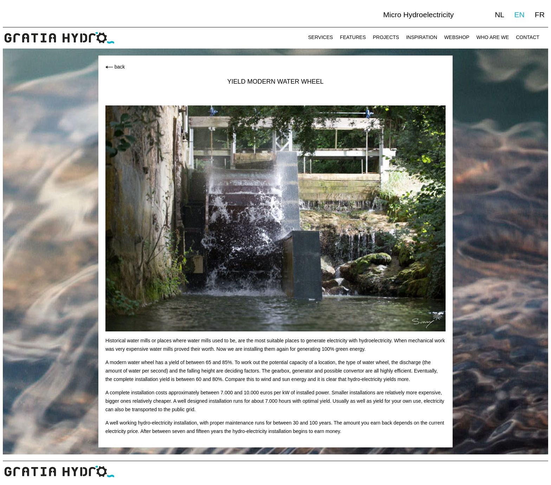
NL (499, 15)
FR (540, 15)
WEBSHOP (456, 37)
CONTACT (527, 37)
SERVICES (320, 37)
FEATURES (353, 37)
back (120, 67)
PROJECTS (386, 37)
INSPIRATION (421, 37)
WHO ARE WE (493, 37)
